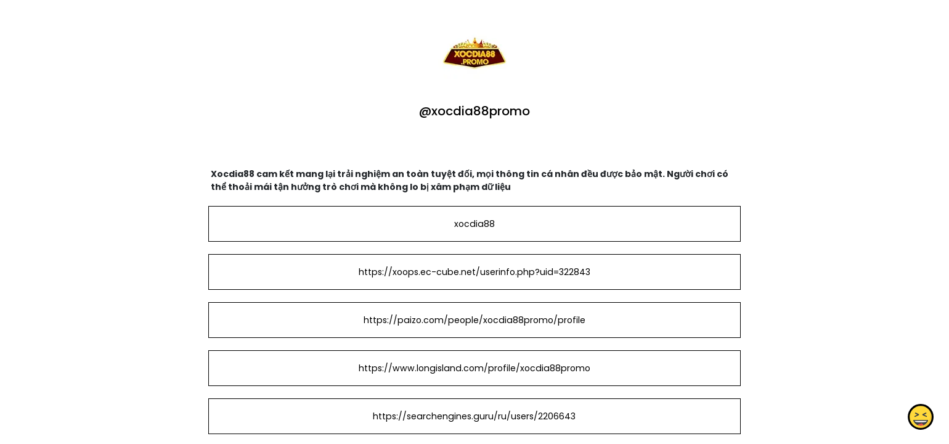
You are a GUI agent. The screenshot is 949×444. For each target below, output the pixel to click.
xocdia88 (474, 224)
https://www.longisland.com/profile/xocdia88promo (474, 368)
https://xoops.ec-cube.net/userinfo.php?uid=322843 (474, 272)
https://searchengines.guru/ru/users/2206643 (474, 416)
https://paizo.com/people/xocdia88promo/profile (474, 320)
